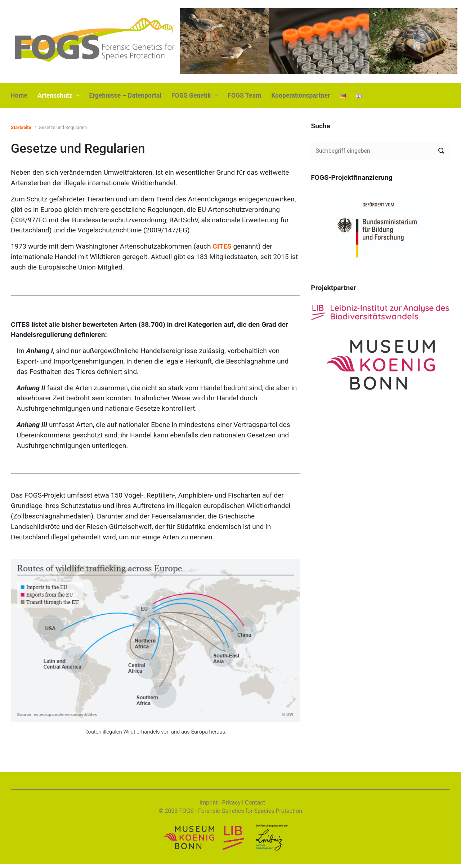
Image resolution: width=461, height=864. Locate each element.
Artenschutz (54, 95)
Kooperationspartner (300, 95)
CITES (221, 246)
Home (18, 95)
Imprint (209, 802)
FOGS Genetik (191, 95)
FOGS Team (244, 95)
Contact (255, 802)
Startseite (21, 127)
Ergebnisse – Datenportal (125, 95)
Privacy (231, 802)
